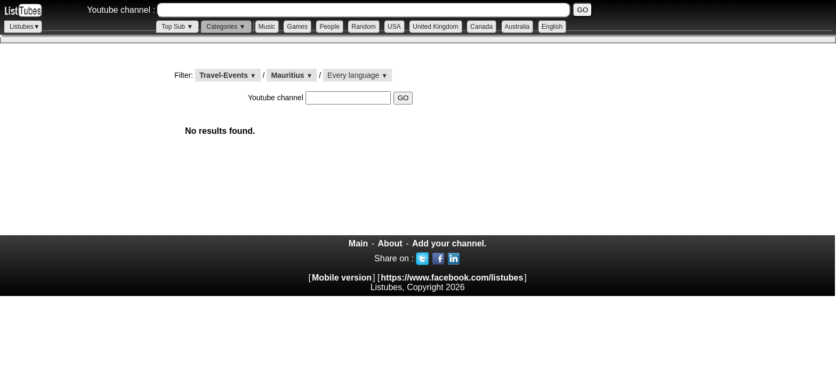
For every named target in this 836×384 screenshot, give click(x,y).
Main (358, 243)
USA (394, 26)
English (552, 26)
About (389, 243)
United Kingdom (435, 26)
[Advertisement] (80, 147)
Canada (481, 26)
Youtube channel (277, 97)
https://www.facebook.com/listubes (452, 277)
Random (363, 26)
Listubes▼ (25, 26)
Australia (517, 26)
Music (267, 26)
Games (297, 26)
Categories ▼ (225, 26)
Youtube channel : (121, 9)
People (329, 26)
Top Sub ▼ (177, 26)
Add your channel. (449, 243)
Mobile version (342, 277)
